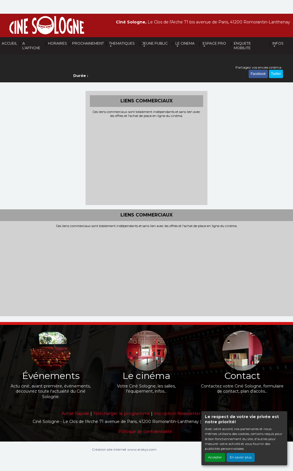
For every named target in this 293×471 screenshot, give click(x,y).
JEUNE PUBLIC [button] (155, 43)
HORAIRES (57, 43)
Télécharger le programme (121, 413)
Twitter (276, 74)
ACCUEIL (9, 43)
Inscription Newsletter (177, 413)
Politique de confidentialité (145, 431)
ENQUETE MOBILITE (242, 45)
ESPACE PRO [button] (214, 43)
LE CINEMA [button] (185, 43)
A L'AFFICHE (31, 45)
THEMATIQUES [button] (122, 43)
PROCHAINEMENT (88, 43)
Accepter (215, 457)
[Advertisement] (146, 161)
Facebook (258, 74)
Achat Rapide (75, 413)
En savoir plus (241, 457)
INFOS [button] (278, 43)
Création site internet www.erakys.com (124, 449)
